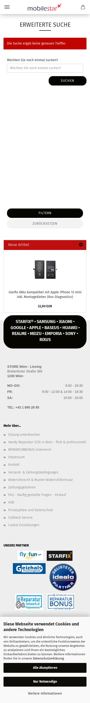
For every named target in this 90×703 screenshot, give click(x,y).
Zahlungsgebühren (22, 487)
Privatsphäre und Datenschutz (30, 510)
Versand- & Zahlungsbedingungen (33, 472)
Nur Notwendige (45, 682)
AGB (11, 502)
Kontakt (14, 465)
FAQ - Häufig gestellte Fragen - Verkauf (37, 495)
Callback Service (20, 518)
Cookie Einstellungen (23, 525)
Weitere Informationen (45, 694)
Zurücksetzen (45, 224)
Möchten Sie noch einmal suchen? (32, 60)
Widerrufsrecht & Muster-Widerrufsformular (40, 480)
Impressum (16, 457)
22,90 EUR (45, 306)
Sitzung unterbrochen (24, 435)
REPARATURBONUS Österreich (29, 450)
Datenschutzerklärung (48, 658)
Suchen (67, 81)
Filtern (45, 213)
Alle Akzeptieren (45, 668)
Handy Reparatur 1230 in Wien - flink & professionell (47, 442)
